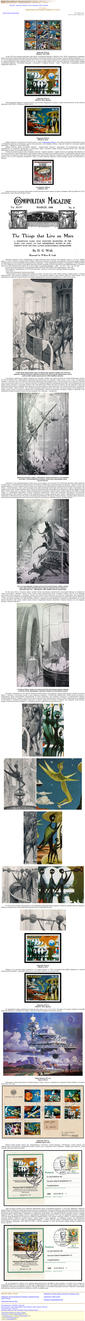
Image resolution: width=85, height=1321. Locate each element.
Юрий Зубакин (18, 1314)
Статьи (12, 1306)
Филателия (44, 1306)
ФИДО (40, 5)
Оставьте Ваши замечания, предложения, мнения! (13, 1312)
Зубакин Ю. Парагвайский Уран (53, 1299)
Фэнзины (39, 1306)
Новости (36, 1310)
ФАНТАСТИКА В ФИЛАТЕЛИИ (11, 13)
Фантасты (7, 1306)
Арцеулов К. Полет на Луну (9, 1301)
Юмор (34, 1306)
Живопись (29, 1306)
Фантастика (19, 5)
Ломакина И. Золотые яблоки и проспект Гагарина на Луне (61, 1293)
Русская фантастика (6, 1305)
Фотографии (35, 5)
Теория (24, 1306)
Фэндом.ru (5, 1314)
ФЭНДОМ (12, 5)
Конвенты (25, 5)
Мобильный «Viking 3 (49, 142)
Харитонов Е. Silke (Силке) (52, 1296)
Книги (2, 1306)
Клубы (29, 5)
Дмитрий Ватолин (23, 1315)
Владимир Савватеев (11, 1317)
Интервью (45, 5)
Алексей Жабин (10, 1319)
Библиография (18, 1306)
